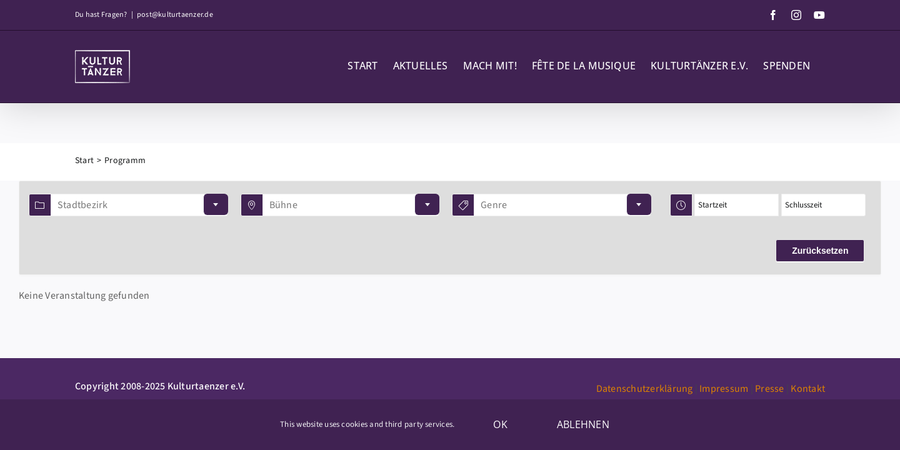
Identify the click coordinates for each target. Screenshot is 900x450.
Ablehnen (583, 424)
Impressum (723, 389)
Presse (769, 389)
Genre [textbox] (494, 205)
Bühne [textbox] (283, 205)
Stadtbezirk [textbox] (83, 205)
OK (500, 424)
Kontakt (808, 389)
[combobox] (139, 205)
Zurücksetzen (820, 251)
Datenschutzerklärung (644, 389)
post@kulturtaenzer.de (175, 14)
